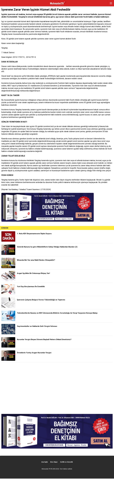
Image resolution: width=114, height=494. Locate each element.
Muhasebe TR (46, 469)
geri (3, 3)
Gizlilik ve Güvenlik (66, 462)
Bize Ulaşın (53, 462)
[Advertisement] (57, 388)
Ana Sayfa (44, 462)
